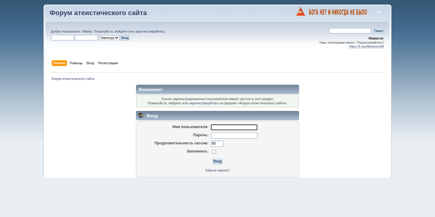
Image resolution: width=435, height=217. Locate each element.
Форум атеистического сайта (98, 13)
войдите (121, 31)
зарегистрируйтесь (150, 31)
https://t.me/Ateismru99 (366, 46)
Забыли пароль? (217, 170)
